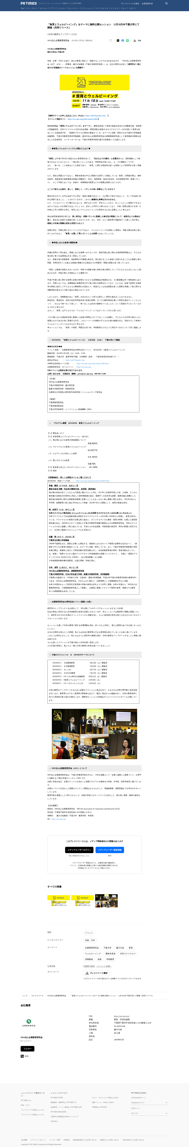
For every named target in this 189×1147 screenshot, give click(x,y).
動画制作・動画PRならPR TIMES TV (63, 1102)
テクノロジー (31, 8)
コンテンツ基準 (54, 1140)
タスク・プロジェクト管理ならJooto (105, 1097)
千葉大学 (107, 948)
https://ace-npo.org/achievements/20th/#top (93, 364)
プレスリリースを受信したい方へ (33, 1110)
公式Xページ (135, 1108)
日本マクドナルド (128, 954)
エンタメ (61, 8)
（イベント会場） (104, 966)
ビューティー (73, 8)
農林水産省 (110, 954)
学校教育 (110, 959)
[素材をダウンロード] (135, 40)
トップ (24, 996)
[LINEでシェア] (127, 40)
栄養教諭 (89, 959)
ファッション (87, 8)
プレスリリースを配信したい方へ (33, 1114)
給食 (100, 959)
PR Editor (54, 1121)
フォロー (28, 1049)
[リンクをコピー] (139, 40)
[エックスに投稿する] (118, 40)
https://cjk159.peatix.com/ (95, 116)
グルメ (123, 8)
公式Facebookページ (138, 1097)
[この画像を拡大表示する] (58, 900)
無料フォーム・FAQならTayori (103, 1102)
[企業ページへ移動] (29, 1024)
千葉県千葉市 (89, 966)
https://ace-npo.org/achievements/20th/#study (92, 481)
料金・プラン (25, 1105)
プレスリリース (37, 996)
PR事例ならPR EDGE (99, 1107)
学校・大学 (90, 940)
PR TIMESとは (26, 1100)
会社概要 (24, 1140)
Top (22, 8)
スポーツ (132, 8)
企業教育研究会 (92, 948)
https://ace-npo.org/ (84, 367)
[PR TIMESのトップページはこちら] (51, 3)
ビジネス (114, 8)
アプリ (53, 8)
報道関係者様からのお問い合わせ (85, 1140)
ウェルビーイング (93, 954)
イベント (89, 933)
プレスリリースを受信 (130, 3)
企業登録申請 (147, 3)
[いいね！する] (111, 40)
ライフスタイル (101, 8)
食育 (131, 948)
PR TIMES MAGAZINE (58, 1112)
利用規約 (67, 1140)
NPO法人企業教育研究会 (56, 996)
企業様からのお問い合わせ (109, 1140)
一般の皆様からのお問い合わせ (133, 1140)
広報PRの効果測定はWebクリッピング (64, 1116)
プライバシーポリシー (38, 1140)
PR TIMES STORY (57, 1097)
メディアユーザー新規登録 (110, 850)
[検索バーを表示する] (166, 3)
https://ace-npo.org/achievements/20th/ (83, 119)
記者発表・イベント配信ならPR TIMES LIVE (66, 1107)
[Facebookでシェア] (123, 40)
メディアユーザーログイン (79, 850)
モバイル (43, 8)
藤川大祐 (120, 948)
